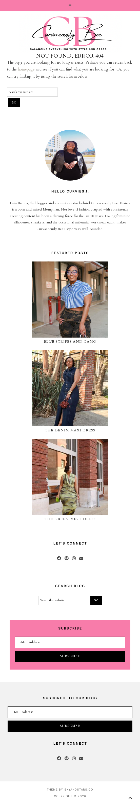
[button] (70, 5)
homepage (26, 69)
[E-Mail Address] (70, 642)
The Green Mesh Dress (70, 519)
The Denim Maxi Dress (70, 430)
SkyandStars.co (78, 789)
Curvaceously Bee (70, 33)
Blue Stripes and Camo (70, 341)
